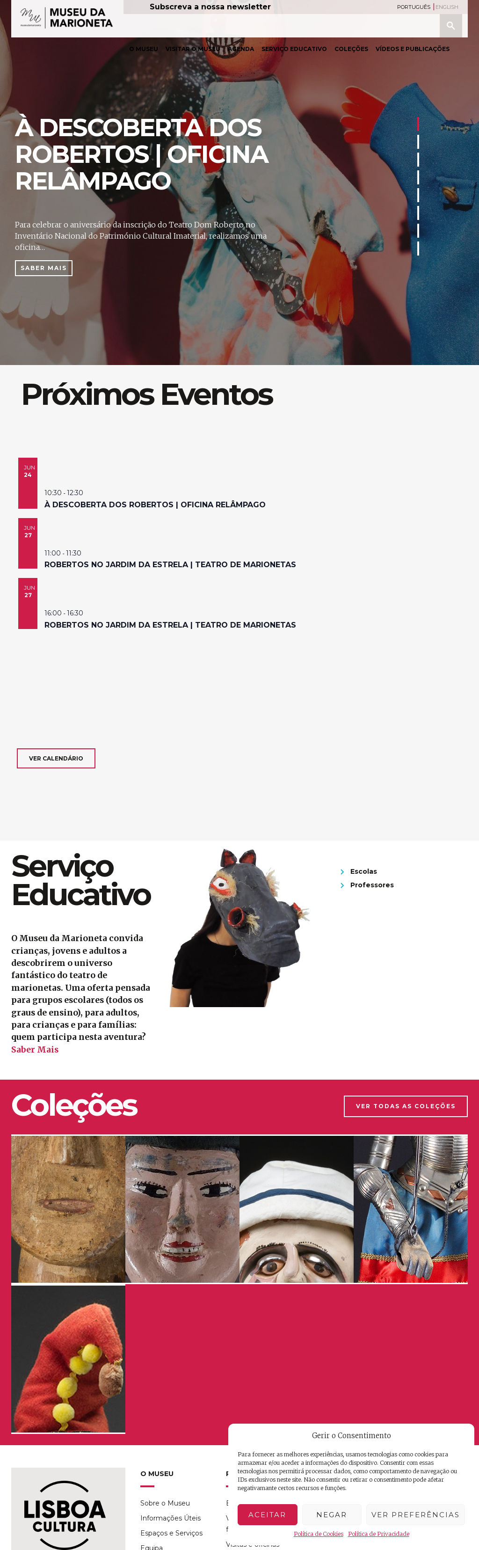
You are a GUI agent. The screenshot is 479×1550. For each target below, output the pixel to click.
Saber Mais (44, 267)
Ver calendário (56, 758)
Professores (372, 885)
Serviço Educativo (294, 48)
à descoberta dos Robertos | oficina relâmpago (155, 504)
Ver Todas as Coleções (406, 1106)
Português (413, 7)
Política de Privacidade (378, 1533)
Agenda (241, 48)
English (446, 7)
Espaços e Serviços (171, 1533)
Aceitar (267, 1514)
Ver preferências (415, 1514)
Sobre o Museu (165, 1503)
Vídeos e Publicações (413, 48)
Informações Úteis (170, 1518)
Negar (331, 1514)
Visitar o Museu (193, 48)
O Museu (143, 48)
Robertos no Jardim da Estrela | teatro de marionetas (170, 564)
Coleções (351, 48)
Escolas (363, 871)
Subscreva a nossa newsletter (210, 6)
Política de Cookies (318, 1533)
